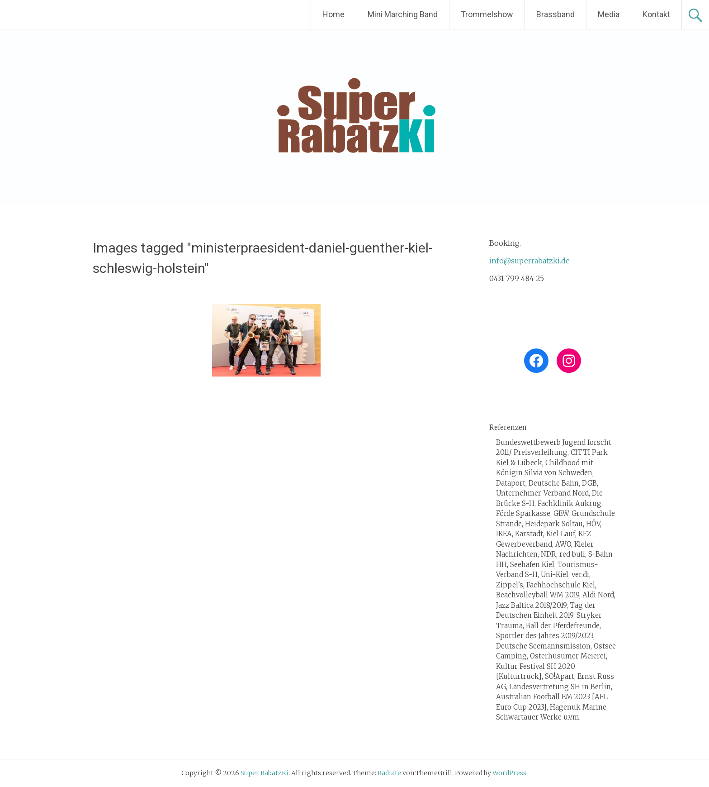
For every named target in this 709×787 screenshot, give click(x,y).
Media (608, 14)
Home (333, 14)
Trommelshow (487, 14)
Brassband (555, 14)
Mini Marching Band (403, 14)
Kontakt (656, 14)
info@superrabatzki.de (529, 260)
